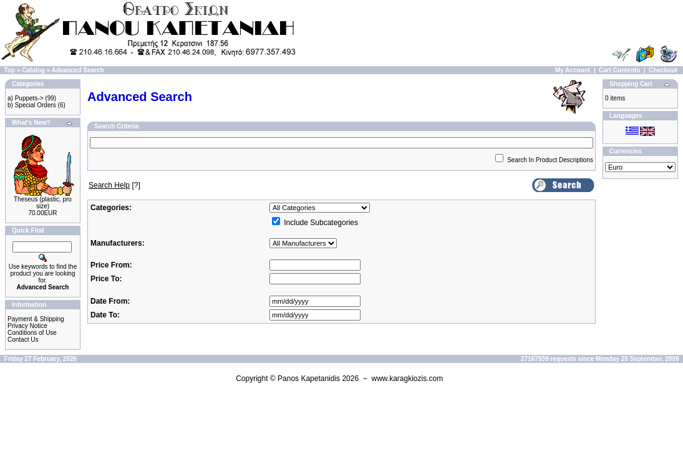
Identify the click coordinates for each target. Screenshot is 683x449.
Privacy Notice (27, 325)
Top (10, 70)
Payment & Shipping (35, 319)
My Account (572, 70)
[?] (114, 185)
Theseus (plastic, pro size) (43, 203)
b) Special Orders (31, 105)
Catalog (33, 70)
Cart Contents (619, 70)
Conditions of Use (32, 332)
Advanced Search (78, 70)
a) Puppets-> (25, 98)
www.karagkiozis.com (407, 378)
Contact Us (22, 339)
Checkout (663, 70)
